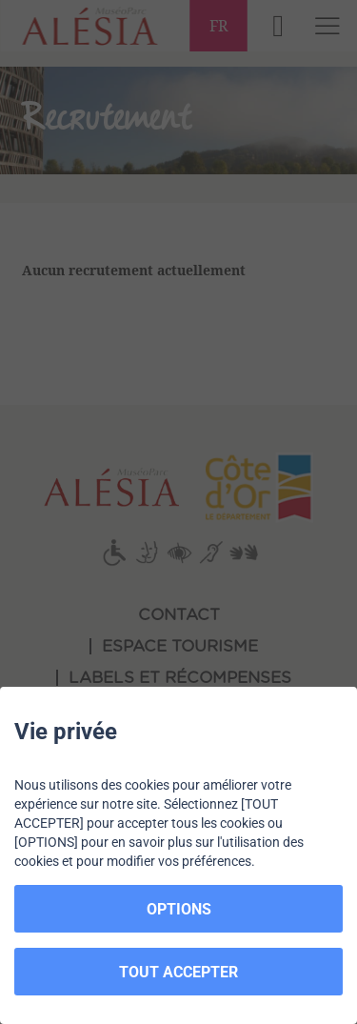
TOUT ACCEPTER (178, 972)
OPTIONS (179, 909)
